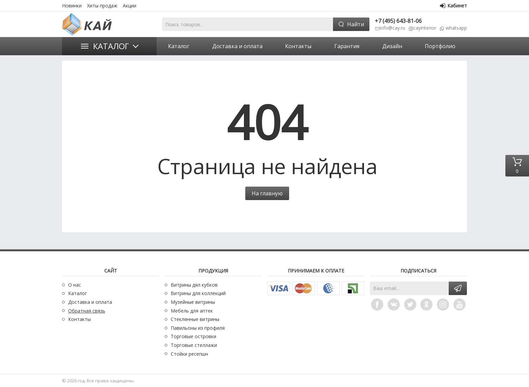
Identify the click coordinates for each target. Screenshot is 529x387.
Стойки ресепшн (189, 354)
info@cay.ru (392, 28)
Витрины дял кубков (194, 285)
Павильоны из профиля (198, 328)
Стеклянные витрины (195, 319)
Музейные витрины (193, 302)
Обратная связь (86, 311)
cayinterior (424, 28)
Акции (129, 5)
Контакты (79, 319)
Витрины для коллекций (198, 293)
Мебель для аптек (192, 311)
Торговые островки (193, 336)
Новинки (72, 5)
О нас (74, 285)
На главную (267, 193)
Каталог (111, 46)
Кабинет (453, 5)
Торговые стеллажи (194, 345)
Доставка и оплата (90, 302)
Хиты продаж (102, 5)
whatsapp (455, 28)
